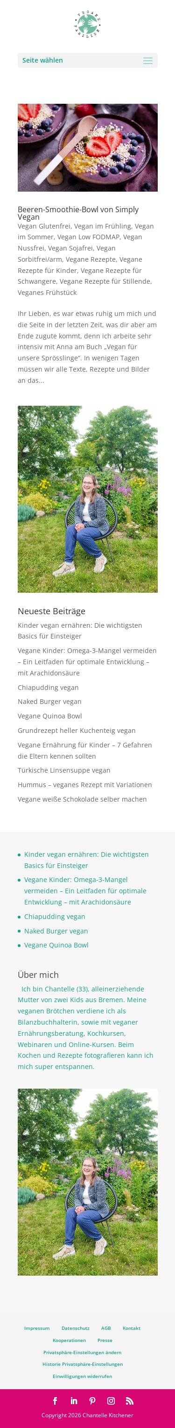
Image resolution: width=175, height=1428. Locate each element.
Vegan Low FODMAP (88, 236)
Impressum (37, 1328)
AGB (106, 1328)
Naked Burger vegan (50, 701)
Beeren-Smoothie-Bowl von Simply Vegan (78, 213)
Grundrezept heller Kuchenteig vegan (77, 730)
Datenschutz (76, 1328)
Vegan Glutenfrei (44, 226)
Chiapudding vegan (48, 687)
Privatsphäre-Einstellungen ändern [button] (82, 1352)
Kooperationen (69, 1340)
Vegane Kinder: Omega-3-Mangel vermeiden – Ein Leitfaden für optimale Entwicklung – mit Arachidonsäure (87, 661)
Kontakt (131, 1328)
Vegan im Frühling (102, 226)
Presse (105, 1340)
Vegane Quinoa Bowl (50, 715)
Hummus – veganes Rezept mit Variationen (85, 784)
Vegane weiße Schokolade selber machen (82, 799)
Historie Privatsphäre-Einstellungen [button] (82, 1364)
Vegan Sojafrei (70, 248)
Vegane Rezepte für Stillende (105, 281)
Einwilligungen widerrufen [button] (82, 1376)
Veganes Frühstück (47, 292)
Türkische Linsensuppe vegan (64, 770)
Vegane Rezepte (91, 259)
